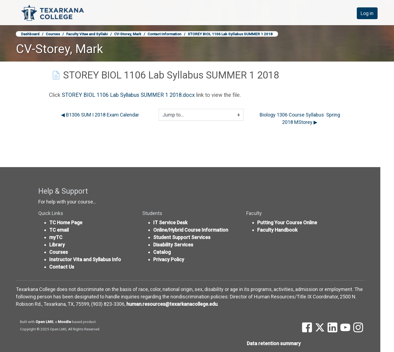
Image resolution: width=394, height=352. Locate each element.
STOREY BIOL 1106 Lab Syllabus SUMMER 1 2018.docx (128, 95)
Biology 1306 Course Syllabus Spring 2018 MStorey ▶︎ (300, 118)
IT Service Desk (170, 222)
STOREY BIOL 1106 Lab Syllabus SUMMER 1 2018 (230, 34)
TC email (59, 230)
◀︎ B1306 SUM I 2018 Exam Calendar (100, 115)
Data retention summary (274, 343)
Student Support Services (181, 237)
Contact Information (164, 34)
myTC (55, 237)
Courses (53, 34)
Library (57, 245)
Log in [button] (367, 13)
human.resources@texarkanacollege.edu (172, 304)
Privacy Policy (168, 259)
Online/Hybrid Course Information (190, 230)
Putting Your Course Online (287, 222)
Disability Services (173, 245)
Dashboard (30, 34)
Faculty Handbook (277, 230)
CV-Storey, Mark (127, 34)
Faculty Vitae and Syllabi (87, 34)
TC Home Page (65, 222)
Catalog (162, 252)
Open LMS (44, 321)
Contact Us (61, 267)
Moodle (64, 321)
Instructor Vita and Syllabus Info (85, 259)
